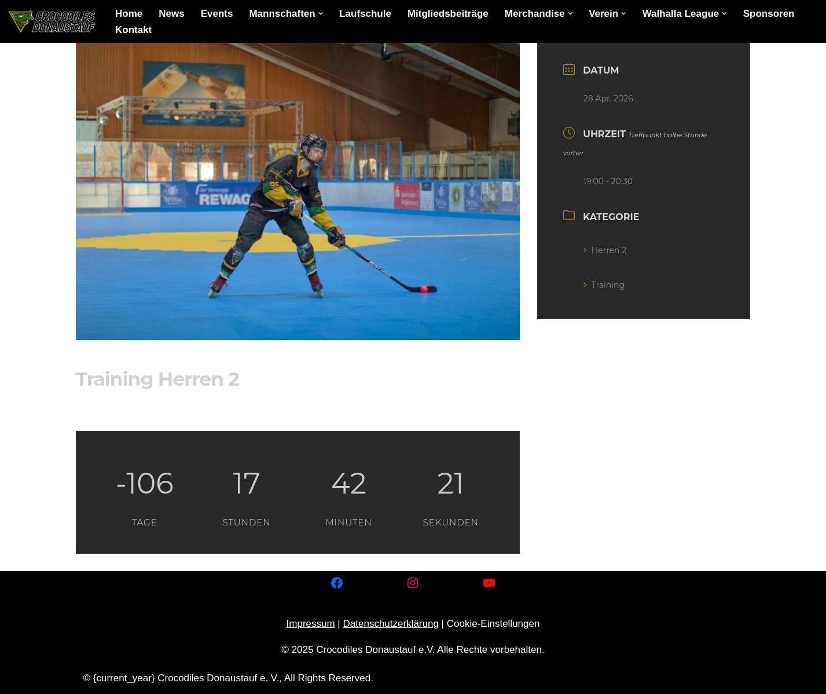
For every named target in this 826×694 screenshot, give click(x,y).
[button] (321, 13)
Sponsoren (769, 13)
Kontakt (133, 29)
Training (604, 285)
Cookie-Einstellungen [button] (493, 623)
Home (128, 13)
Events (217, 13)
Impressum (311, 623)
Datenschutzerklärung (391, 623)
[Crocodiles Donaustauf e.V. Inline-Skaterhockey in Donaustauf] (52, 21)
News (171, 13)
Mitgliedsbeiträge (448, 13)
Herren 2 (604, 250)
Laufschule (365, 13)
